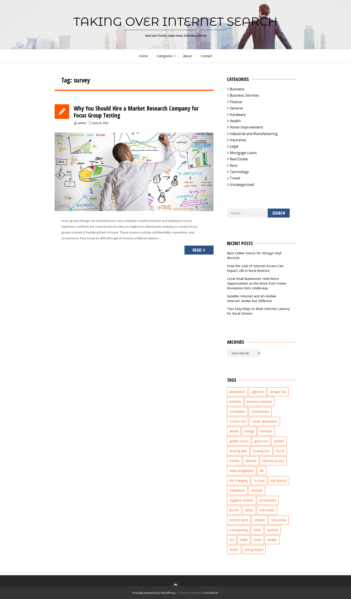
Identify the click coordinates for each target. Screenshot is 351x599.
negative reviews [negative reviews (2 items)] (241, 500)
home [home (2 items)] (280, 451)
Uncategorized (242, 184)
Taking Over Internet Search (175, 21)
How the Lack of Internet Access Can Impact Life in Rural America (255, 268)
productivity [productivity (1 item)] (267, 500)
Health (235, 120)
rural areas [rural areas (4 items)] (278, 520)
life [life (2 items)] (262, 470)
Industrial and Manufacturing (254, 133)
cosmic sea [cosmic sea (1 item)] (237, 421)
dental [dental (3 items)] (233, 431)
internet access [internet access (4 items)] (273, 461)
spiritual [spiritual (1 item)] (272, 530)
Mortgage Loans (243, 152)
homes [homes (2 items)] (234, 461)
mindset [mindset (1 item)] (257, 490)
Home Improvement (246, 127)
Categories (165, 56)
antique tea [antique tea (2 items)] (278, 392)
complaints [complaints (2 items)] (237, 411)
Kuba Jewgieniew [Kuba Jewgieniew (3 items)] (241, 470)
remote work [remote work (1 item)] (238, 520)
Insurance (238, 139)
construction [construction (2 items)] (260, 411)
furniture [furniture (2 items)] (266, 431)
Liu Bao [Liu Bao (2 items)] (259, 480)
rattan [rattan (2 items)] (249, 510)
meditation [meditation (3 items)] (237, 490)
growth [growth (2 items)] (279, 441)
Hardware (238, 114)
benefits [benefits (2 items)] (235, 401)
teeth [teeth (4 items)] (244, 540)
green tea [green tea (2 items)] (261, 441)
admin (82, 124)
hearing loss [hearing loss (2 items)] (261, 451)
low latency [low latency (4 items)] (278, 480)
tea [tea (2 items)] (231, 540)
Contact (206, 56)
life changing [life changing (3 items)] (238, 480)
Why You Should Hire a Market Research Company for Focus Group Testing (140, 112)
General (236, 108)
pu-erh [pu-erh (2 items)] (234, 510)
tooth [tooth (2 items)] (257, 540)
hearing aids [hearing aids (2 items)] (238, 451)
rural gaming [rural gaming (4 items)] (238, 530)
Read (199, 251)
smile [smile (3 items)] (257, 530)
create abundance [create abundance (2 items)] (265, 421)
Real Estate (239, 159)
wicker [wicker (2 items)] (234, 549)
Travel (235, 178)
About (187, 56)
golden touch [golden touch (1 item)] (238, 441)
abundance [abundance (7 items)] (237, 392)
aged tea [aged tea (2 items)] (257, 392)
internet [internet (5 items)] (251, 461)
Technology (239, 171)
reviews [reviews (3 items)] (259, 520)
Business (237, 89)
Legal (234, 146)
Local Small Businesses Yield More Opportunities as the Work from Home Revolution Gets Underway (256, 283)
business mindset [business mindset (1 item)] (259, 401)
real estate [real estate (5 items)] (267, 510)
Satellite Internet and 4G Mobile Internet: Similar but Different (251, 298)
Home (143, 56)
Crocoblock (210, 593)
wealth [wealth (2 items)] (272, 540)
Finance (236, 101)
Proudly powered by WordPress (154, 593)
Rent (234, 165)
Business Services (244, 95)
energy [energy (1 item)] (249, 431)
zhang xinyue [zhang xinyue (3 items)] (253, 549)
